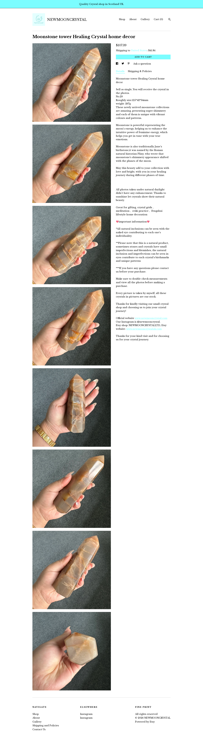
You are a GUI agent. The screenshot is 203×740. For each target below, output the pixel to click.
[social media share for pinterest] (129, 63)
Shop (122, 19)
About (133, 19)
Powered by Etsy (145, 721)
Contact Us (39, 729)
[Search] (169, 19)
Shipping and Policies (45, 725)
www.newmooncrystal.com (151, 318)
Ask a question (142, 63)
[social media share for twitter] (123, 63)
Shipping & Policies (140, 71)
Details (120, 71)
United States (139, 50)
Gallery (145, 19)
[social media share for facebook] (117, 63)
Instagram (86, 714)
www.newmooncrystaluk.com (144, 328)
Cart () (158, 19)
